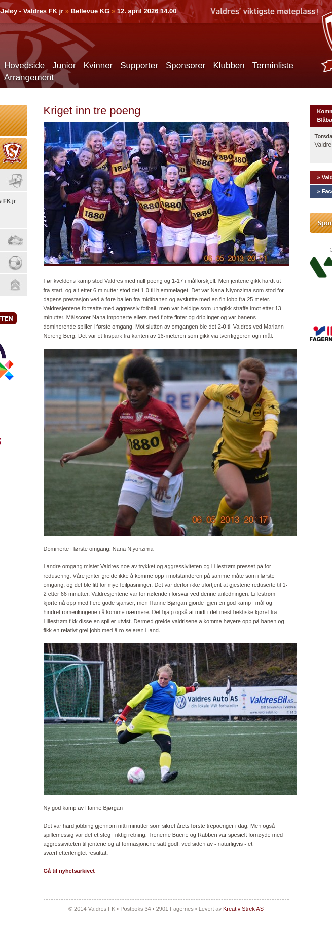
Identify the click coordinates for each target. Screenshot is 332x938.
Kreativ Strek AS (243, 909)
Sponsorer (185, 65)
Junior (64, 65)
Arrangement (29, 78)
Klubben (228, 65)
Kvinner (98, 65)
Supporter (139, 65)
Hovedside (24, 65)
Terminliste (272, 65)
